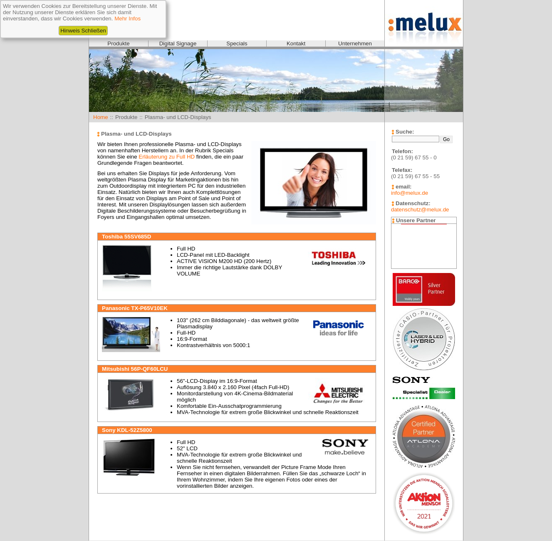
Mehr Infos (127, 18)
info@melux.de (409, 193)
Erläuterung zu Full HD (167, 157)
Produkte (118, 43)
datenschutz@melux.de (420, 209)
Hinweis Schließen (83, 30)
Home (100, 117)
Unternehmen (355, 43)
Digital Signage (178, 43)
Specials (236, 43)
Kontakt (296, 43)
